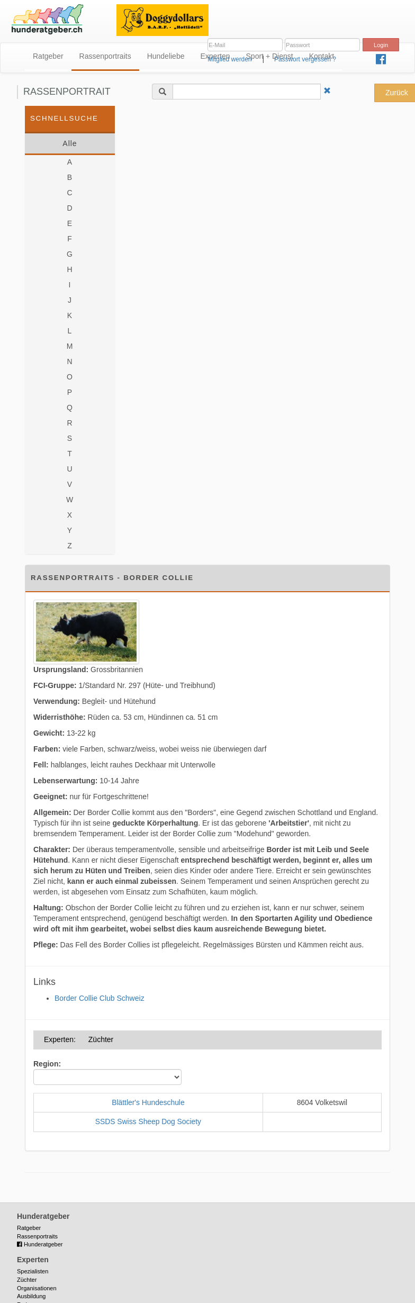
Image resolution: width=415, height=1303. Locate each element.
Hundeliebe (166, 56)
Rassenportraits (105, 56)
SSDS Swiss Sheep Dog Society (148, 1121)
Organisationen (37, 1288)
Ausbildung (31, 1296)
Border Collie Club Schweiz (100, 998)
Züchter (27, 1280)
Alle (69, 143)
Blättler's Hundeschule (148, 1102)
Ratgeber (48, 56)
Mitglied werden (229, 59)
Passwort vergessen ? (305, 59)
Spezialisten (32, 1271)
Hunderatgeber (39, 1244)
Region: (47, 1064)
